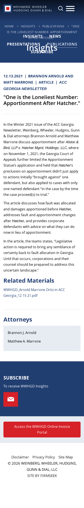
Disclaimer (20, 457)
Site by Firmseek (42, 475)
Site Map (65, 457)
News (55, 36)
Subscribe (42, 51)
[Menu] (70, 9)
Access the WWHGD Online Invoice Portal (42, 429)
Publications (53, 26)
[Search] (60, 8)
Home (9, 26)
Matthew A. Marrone (24, 341)
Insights (28, 26)
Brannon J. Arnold (22, 332)
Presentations (23, 44)
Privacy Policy (43, 457)
